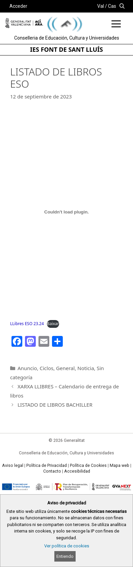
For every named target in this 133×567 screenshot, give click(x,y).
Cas (112, 6)
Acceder (18, 6)
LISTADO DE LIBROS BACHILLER (55, 404)
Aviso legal (12, 465)
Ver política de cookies (66, 545)
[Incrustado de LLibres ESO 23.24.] (66, 211)
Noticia (85, 368)
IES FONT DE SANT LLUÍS (66, 49)
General (65, 368)
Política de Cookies (88, 465)
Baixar (53, 323)
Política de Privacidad (46, 465)
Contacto (52, 471)
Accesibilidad (77, 471)
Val (100, 6)
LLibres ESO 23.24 (27, 323)
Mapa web (119, 465)
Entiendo (65, 556)
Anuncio (27, 368)
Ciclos (46, 368)
